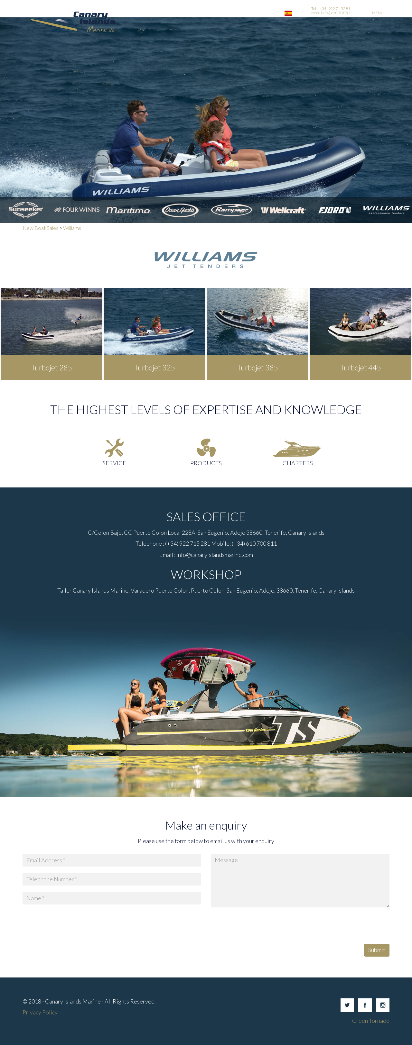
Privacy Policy (40, 1012)
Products (206, 463)
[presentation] (260, 926)
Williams (72, 228)
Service (114, 463)
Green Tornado (370, 1020)
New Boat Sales (40, 228)
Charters (298, 463)
